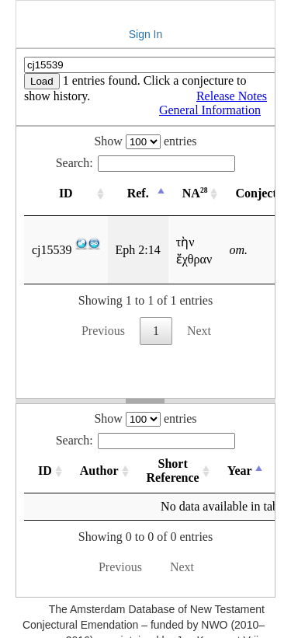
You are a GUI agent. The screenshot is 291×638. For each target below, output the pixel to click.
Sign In (146, 34)
